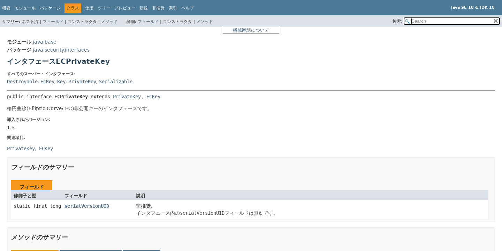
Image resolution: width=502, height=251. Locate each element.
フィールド (53, 21)
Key (61, 81)
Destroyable (22, 81)
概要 (6, 8)
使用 (89, 8)
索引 (173, 8)
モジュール (25, 8)
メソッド (109, 21)
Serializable (115, 81)
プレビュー (124, 8)
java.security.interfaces (61, 50)
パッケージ (50, 8)
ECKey (47, 81)
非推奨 (158, 8)
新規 (143, 8)
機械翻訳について (251, 30)
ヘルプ (187, 8)
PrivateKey (82, 81)
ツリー (104, 8)
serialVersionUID (86, 206)
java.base (44, 42)
